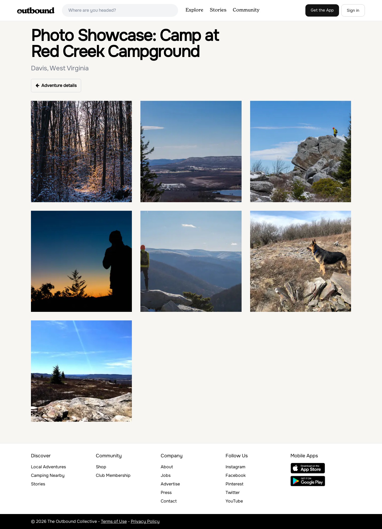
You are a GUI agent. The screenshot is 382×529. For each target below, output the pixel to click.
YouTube (234, 501)
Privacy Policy (145, 521)
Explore (194, 10)
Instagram (235, 467)
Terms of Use (114, 521)
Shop (101, 467)
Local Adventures (48, 467)
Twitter (233, 492)
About (167, 467)
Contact (169, 501)
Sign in (353, 10)
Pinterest (234, 484)
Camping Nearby (48, 475)
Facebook (236, 475)
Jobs (166, 475)
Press (166, 492)
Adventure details (56, 85)
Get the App (322, 10)
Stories (218, 10)
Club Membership (113, 475)
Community (246, 10)
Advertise (170, 484)
